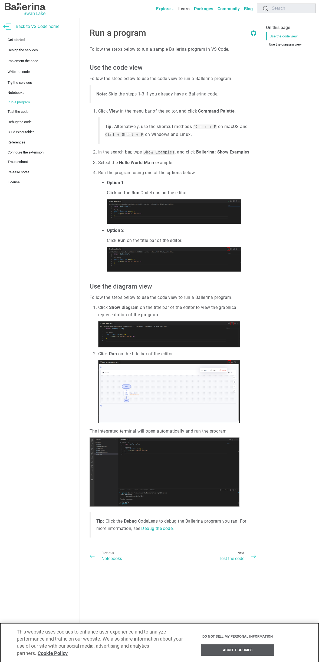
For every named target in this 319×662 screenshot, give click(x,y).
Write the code (19, 72)
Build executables (21, 132)
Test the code (18, 112)
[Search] (286, 8)
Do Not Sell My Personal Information (237, 638)
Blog (248, 8)
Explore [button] (163, 8)
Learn (184, 8)
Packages (203, 8)
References (16, 142)
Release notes (18, 172)
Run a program (19, 102)
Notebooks (16, 93)
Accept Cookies (237, 652)
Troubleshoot (18, 162)
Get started (16, 40)
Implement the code (23, 61)
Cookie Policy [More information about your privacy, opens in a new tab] (53, 655)
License (14, 182)
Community (229, 8)
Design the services (23, 50)
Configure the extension (26, 152)
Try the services (20, 83)
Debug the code (20, 122)
